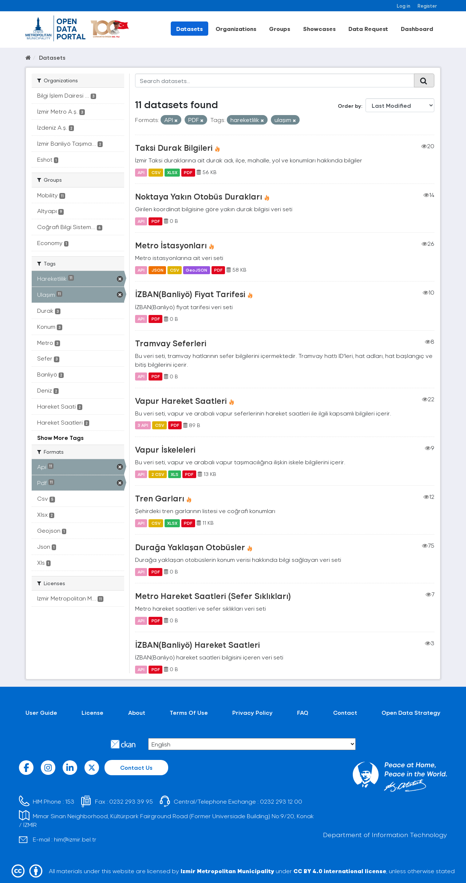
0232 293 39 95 (131, 801)
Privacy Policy (252, 712)
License (92, 712)
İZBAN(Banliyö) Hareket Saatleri (197, 644)
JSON (157, 270)
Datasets (189, 28)
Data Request (368, 28)
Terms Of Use (189, 712)
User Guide (41, 712)
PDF (188, 172)
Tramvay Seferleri (170, 343)
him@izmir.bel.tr (75, 839)
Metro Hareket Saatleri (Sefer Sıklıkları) (213, 595)
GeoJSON (196, 270)
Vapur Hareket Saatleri (181, 400)
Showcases (319, 28)
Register (427, 6)
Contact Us (136, 767)
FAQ (302, 712)
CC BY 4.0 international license (339, 871)
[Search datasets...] (274, 80)
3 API (143, 425)
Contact (345, 712)
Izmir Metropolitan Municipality (227, 871)
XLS (174, 474)
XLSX (172, 172)
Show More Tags (60, 437)
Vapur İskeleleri (165, 449)
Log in (403, 6)
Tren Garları (159, 498)
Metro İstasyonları (171, 245)
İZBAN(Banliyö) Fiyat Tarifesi (190, 293)
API (141, 172)
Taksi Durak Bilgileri (174, 147)
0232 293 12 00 (281, 801)
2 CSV (157, 474)
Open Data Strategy (411, 712)
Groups (279, 28)
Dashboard (417, 28)
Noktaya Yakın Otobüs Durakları (198, 196)
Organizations (236, 28)
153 (69, 801)
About (136, 712)
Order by (349, 105)
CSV (156, 172)
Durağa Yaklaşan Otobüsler (190, 546)
